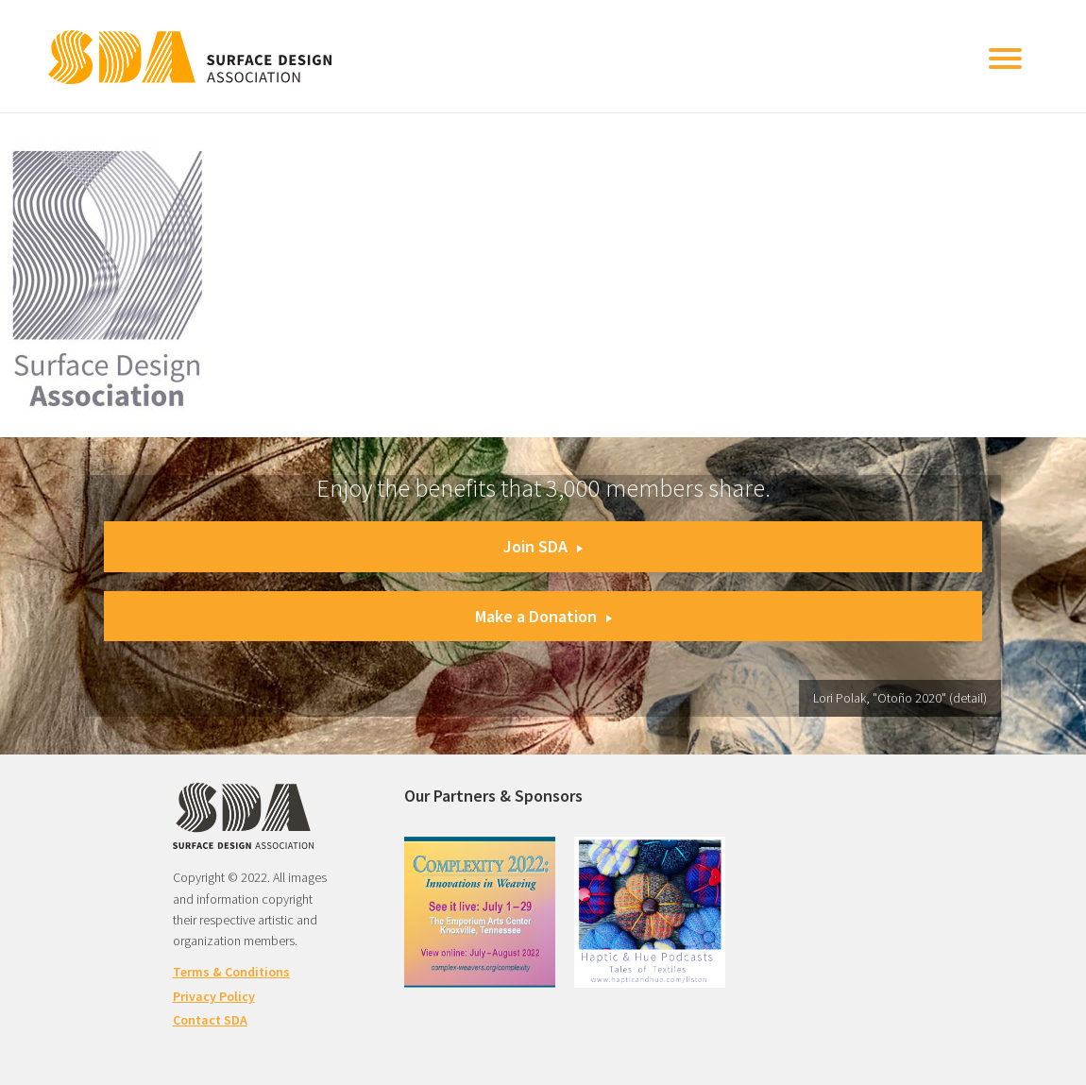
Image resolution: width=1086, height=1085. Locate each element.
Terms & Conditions (231, 971)
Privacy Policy (214, 996)
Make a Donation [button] (543, 616)
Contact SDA (210, 1019)
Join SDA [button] (543, 546)
